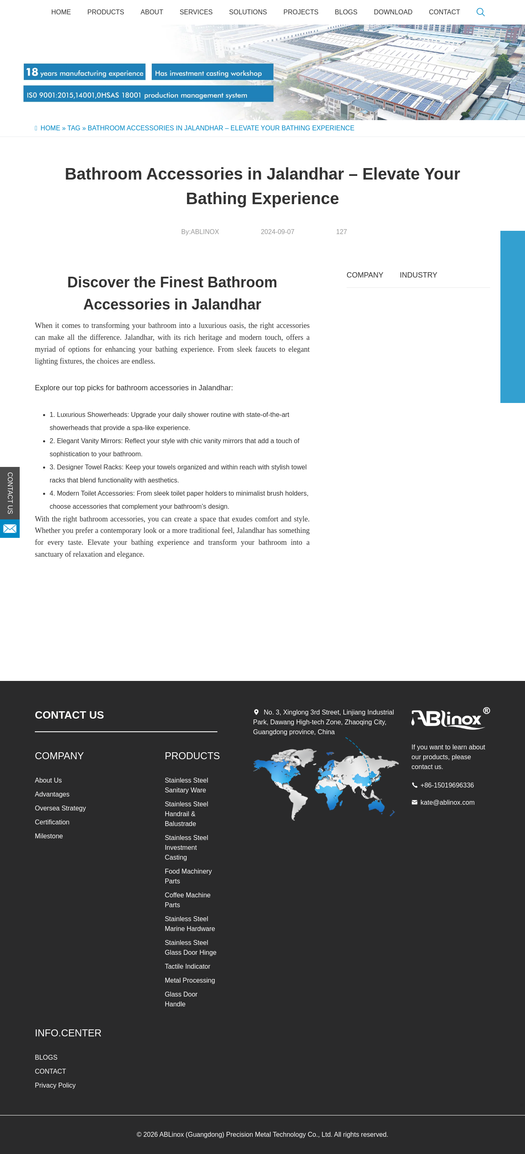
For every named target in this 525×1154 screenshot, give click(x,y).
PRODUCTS (105, 12)
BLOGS (346, 12)
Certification (52, 822)
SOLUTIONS (248, 12)
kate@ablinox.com (447, 802)
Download (393, 12)
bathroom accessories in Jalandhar (173, 388)
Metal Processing (190, 980)
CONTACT (444, 12)
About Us (48, 780)
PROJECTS (300, 12)
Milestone (49, 836)
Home (61, 12)
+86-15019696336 (447, 785)
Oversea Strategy (60, 808)
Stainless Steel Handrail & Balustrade (186, 814)
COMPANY (365, 275)
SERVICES (196, 12)
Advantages (52, 794)
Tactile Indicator (187, 966)
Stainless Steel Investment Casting (186, 847)
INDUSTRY (419, 275)
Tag (73, 128)
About (152, 12)
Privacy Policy (55, 1085)
